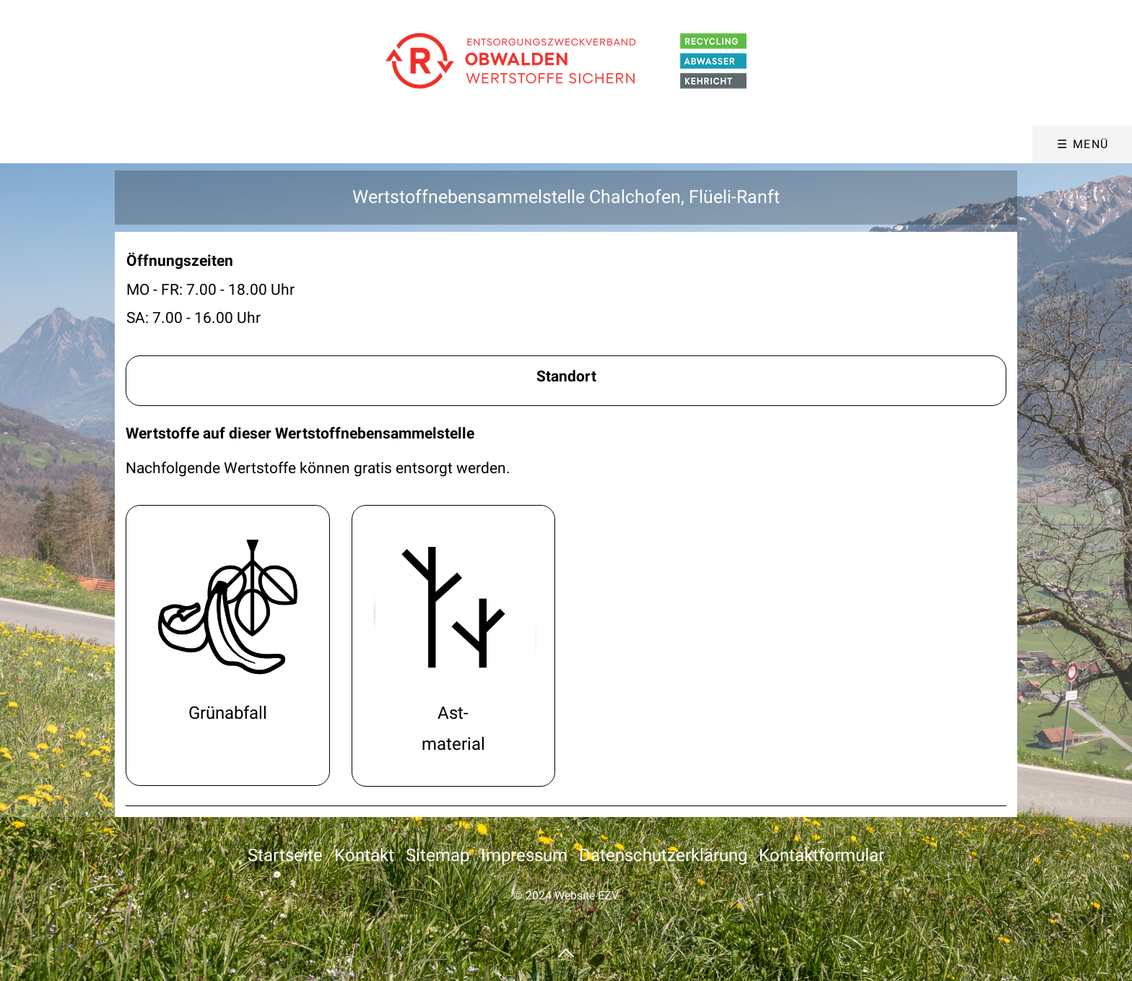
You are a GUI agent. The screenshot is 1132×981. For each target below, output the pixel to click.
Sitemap (437, 855)
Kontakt (364, 855)
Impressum (524, 855)
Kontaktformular (821, 855)
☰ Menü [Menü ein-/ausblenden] (1083, 144)
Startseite (285, 855)
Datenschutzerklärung (663, 855)
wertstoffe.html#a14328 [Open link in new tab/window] (453, 646)
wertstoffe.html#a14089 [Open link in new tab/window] (227, 646)
